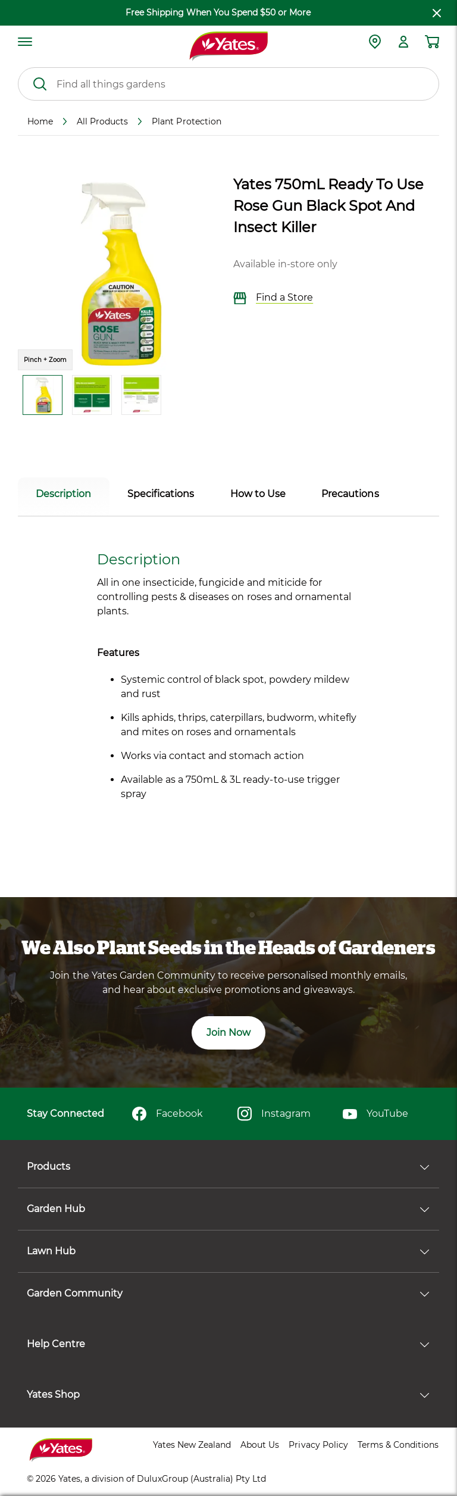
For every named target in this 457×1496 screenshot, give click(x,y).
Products (228, 1166)
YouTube (375, 1114)
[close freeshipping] (436, 13)
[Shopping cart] (432, 42)
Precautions (349, 493)
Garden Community (228, 1293)
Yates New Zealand (192, 1444)
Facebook (167, 1114)
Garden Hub (228, 1208)
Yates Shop (228, 1394)
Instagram (274, 1114)
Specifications (160, 493)
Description (63, 493)
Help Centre (228, 1344)
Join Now (228, 1032)
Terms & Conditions (398, 1444)
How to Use (258, 493)
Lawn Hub (228, 1251)
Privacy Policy (318, 1444)
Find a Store (273, 298)
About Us (259, 1444)
